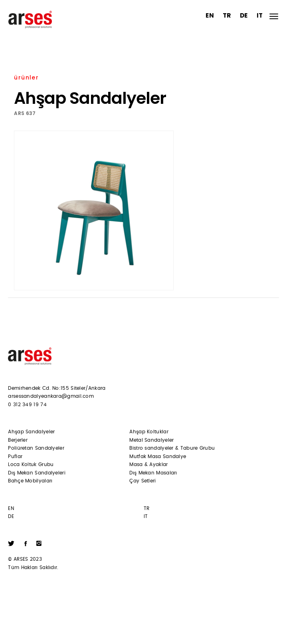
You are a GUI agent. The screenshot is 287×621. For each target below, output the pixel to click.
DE (244, 15)
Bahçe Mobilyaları (30, 480)
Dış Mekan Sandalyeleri (36, 472)
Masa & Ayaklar (148, 464)
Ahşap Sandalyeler (31, 431)
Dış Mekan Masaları (153, 472)
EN (210, 15)
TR (227, 15)
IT (260, 15)
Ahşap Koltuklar (148, 431)
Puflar (15, 456)
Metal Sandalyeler (151, 440)
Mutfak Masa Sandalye (157, 456)
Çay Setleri (142, 480)
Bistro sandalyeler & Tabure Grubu (172, 448)
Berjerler (18, 440)
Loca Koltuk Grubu (30, 464)
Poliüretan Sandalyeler (36, 448)
